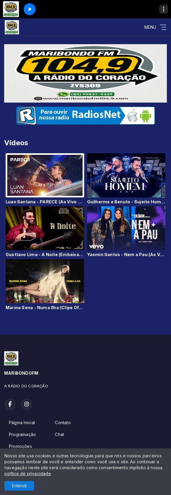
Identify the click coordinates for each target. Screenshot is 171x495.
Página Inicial (22, 422)
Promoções (20, 446)
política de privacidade (27, 473)
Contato (63, 422)
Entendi (19, 485)
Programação (22, 434)
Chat (59, 434)
